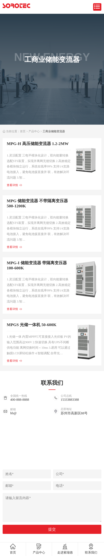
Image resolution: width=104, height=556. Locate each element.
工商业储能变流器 (54, 131)
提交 (52, 529)
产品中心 (34, 131)
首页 (23, 131)
